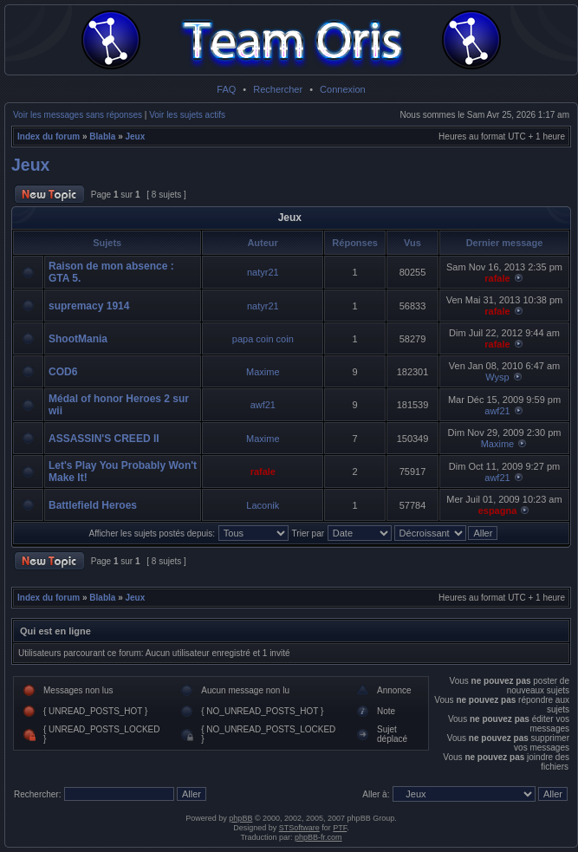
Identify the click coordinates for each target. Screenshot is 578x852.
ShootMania (78, 339)
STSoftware (299, 827)
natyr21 (263, 272)
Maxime (263, 372)
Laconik (262, 505)
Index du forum (48, 136)
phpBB (240, 818)
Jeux (136, 136)
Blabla (102, 136)
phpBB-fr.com (318, 837)
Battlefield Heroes (93, 505)
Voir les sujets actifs (187, 115)
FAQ (226, 89)
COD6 (63, 372)
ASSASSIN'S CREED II (104, 439)
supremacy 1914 (89, 306)
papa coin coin (263, 339)
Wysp (497, 377)
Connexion (343, 89)
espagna (497, 510)
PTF (340, 827)
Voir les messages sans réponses (77, 115)
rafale (497, 278)
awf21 (263, 405)
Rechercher (277, 89)
